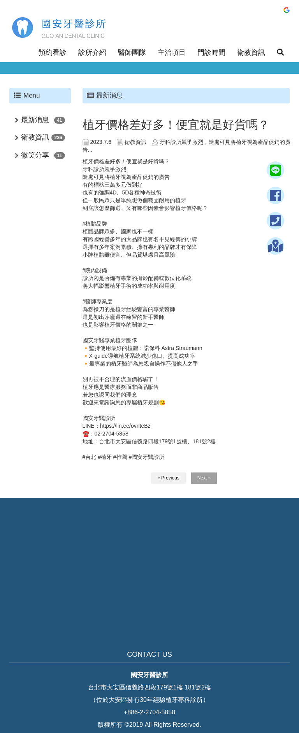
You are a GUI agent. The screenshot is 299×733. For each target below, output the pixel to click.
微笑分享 (35, 155)
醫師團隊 (132, 52)
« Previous (168, 478)
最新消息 (35, 120)
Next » (204, 478)
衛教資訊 (251, 52)
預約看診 (53, 52)
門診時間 (211, 52)
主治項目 (172, 52)
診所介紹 (92, 52)
